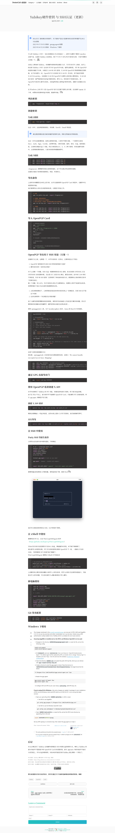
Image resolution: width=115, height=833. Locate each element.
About (65, 2)
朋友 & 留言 (52, 2)
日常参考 (45, 2)
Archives (59, 2)
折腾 (62, 21)
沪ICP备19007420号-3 (49, 829)
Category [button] (31, 2)
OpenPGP (38, 779)
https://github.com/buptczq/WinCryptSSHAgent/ (47, 542)
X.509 (45, 779)
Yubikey (31, 779)
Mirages (65, 830)
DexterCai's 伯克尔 (19, 2)
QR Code (72, 784)
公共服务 (38, 2)
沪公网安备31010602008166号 (63, 829)
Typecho (56, 830)
